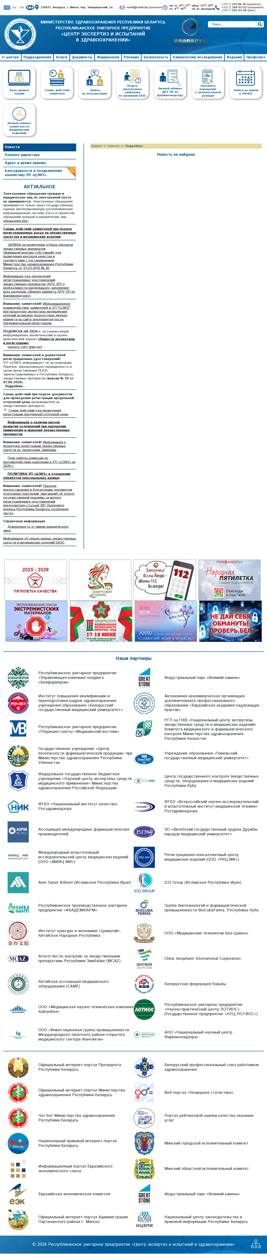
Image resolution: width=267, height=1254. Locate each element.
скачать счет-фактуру (25, 347)
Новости (12, 147)
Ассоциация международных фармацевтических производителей (83, 832)
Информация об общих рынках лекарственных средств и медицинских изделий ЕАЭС (39, 541)
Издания (234, 57)
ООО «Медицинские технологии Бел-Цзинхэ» (206, 934)
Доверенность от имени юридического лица (36, 529)
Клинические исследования (197, 57)
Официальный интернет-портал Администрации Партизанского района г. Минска (83, 1220)
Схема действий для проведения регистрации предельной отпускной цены (35, 413)
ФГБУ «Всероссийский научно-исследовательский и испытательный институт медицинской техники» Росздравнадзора (211, 806)
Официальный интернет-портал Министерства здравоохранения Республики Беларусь (81, 1093)
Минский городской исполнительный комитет (206, 1144)
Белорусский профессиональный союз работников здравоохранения (211, 1068)
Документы (82, 57)
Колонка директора (22, 155)
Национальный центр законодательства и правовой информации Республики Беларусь (206, 1220)
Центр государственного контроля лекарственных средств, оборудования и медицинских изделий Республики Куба (211, 781)
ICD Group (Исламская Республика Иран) (202, 883)
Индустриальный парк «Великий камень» (202, 678)
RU (7, 8)
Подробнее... (15, 387)
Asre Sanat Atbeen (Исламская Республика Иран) (84, 883)
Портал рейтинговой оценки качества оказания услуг (208, 1118)
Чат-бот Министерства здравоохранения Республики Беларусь (76, 1118)
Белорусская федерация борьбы (195, 984)
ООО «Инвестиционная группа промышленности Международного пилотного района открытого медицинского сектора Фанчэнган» (83, 1035)
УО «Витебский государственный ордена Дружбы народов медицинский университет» (210, 832)
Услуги (61, 57)
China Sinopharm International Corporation (202, 959)
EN (22, 8)
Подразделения (37, 57)
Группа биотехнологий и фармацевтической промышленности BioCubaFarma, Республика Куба (211, 908)
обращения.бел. (16, 221)
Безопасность (156, 57)
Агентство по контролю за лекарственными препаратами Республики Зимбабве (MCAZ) (79, 959)
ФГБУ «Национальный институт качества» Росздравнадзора (78, 807)
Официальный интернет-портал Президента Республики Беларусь (79, 1068)
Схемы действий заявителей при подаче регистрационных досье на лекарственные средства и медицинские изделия (39, 233)
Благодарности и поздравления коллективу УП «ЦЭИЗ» (33, 173)
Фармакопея (108, 57)
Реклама (131, 57)
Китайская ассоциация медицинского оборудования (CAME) (73, 984)
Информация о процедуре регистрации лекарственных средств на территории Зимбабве (34, 446)
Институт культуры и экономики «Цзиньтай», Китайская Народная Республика (79, 934)
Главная (96, 146)
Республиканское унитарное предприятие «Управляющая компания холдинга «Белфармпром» (77, 678)
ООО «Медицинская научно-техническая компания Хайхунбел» (86, 1010)
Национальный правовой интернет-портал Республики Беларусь (77, 1144)
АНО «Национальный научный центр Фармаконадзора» (198, 1035)
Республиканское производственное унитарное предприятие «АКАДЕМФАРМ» (82, 908)
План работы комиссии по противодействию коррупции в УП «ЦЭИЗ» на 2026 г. (39, 462)
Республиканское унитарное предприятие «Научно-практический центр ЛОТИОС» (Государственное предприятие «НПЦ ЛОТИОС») (211, 1009)
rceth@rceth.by (144, 7)
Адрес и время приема (25, 163)
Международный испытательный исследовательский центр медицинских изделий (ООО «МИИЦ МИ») (83, 857)
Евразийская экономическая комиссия (74, 1194)
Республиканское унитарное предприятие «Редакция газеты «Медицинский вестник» (78, 730)
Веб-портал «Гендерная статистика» (199, 1093)
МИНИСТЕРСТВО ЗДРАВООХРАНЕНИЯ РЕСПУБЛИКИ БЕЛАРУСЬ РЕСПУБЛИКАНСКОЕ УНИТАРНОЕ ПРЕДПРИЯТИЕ (103, 34)
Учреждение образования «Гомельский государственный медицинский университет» (206, 756)
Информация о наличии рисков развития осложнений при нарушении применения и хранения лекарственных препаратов (36, 428)
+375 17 (241, 4)
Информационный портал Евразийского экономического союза (75, 1169)
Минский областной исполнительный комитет (206, 1169)
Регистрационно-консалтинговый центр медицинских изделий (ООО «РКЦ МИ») (201, 857)
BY (14, 8)
